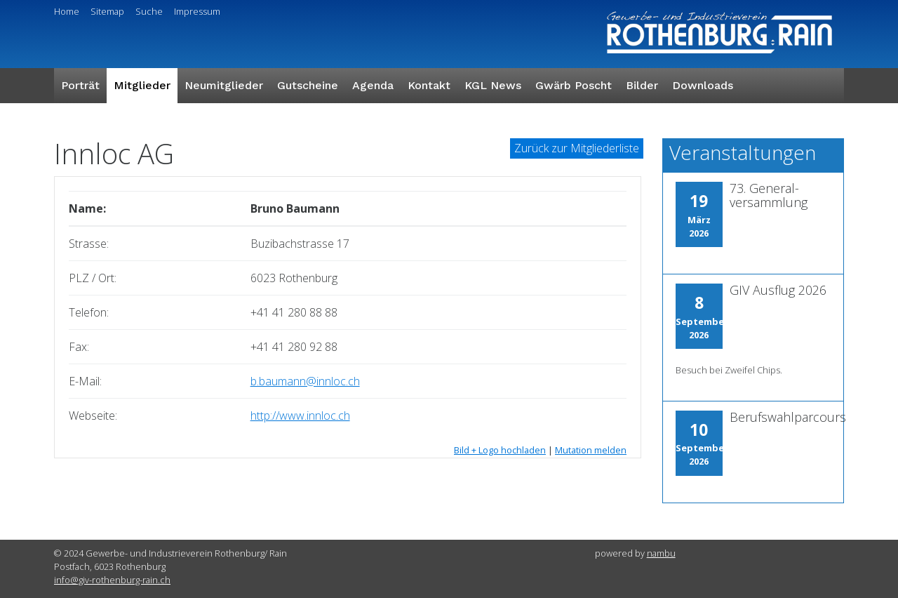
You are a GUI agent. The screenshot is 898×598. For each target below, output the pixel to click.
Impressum (197, 11)
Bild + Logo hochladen (500, 450)
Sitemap (107, 11)
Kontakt (429, 85)
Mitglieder (142, 85)
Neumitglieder (224, 85)
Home (66, 11)
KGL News (492, 85)
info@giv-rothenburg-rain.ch (112, 579)
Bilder (642, 85)
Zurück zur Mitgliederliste (576, 148)
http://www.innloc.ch (300, 415)
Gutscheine (307, 85)
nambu (661, 553)
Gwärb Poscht (573, 85)
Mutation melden (590, 450)
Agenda (373, 85)
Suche (149, 11)
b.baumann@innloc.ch (305, 381)
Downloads (702, 85)
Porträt (80, 85)
